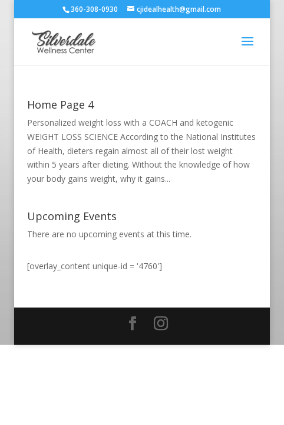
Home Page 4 (60, 104)
